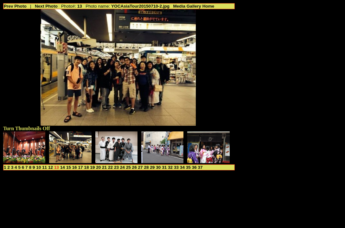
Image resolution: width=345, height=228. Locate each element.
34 (182, 167)
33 (176, 167)
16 (74, 167)
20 (98, 167)
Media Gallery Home (193, 6)
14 (62, 167)
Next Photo (46, 6)
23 (116, 167)
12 (50, 167)
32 (170, 167)
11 (44, 167)
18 (86, 167)
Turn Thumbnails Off (26, 128)
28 (146, 167)
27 (140, 167)
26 (134, 167)
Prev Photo (15, 6)
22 (110, 167)
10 (38, 167)
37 (200, 167)
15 (68, 167)
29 (152, 167)
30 (158, 167)
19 (92, 167)
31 (164, 167)
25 (128, 167)
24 (122, 167)
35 (188, 167)
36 (194, 167)
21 (104, 167)
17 (80, 167)
